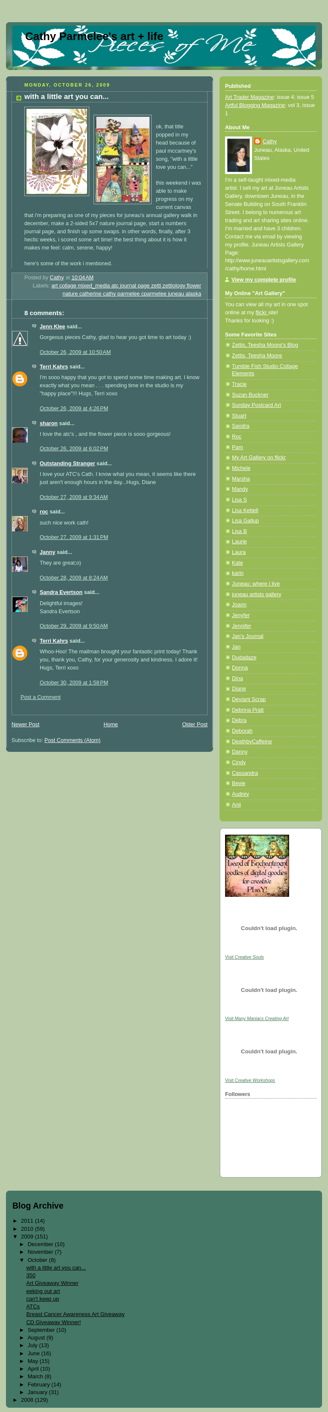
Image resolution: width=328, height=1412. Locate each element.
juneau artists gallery (256, 594)
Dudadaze (244, 658)
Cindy (239, 762)
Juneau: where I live (256, 584)
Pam (237, 447)
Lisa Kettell (245, 510)
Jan (236, 647)
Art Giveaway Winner (52, 1283)
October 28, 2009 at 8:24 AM (74, 578)
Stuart (239, 416)
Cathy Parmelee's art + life (94, 36)
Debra (239, 720)
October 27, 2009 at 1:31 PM (74, 537)
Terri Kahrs (54, 367)
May (34, 1361)
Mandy (240, 489)
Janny (47, 552)
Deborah (242, 731)
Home (110, 725)
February (40, 1384)
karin (237, 573)
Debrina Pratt (248, 710)
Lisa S (239, 500)
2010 (28, 1229)
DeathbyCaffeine (252, 742)
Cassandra (245, 773)
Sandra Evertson (61, 592)
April (34, 1369)
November (41, 1252)
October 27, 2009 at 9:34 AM (74, 497)
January (38, 1392)
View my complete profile (263, 280)
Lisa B (239, 531)
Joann (239, 605)
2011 (28, 1221)
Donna (240, 668)
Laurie (239, 542)
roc (44, 512)
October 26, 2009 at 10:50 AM (75, 352)
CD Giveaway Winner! (53, 1322)
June (34, 1353)
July (33, 1345)
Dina (237, 678)
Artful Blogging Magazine (255, 105)
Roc (236, 437)
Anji (236, 805)
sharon (49, 423)
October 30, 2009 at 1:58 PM (74, 683)
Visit (244, 957)
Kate (237, 563)
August (37, 1337)
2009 (28, 1236)
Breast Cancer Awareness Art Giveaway (75, 1314)
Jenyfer (240, 615)
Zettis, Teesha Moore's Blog (265, 345)
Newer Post (25, 725)
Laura (239, 552)
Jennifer (241, 626)
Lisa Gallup (245, 521)
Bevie (239, 783)
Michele (241, 468)
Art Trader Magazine (249, 97)
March (36, 1376)
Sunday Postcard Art (256, 405)
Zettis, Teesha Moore (257, 356)
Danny (239, 752)
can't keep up (42, 1299)
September (42, 1330)
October (38, 1260)
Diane (239, 689)
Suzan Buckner (250, 395)
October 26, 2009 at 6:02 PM (74, 449)
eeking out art (43, 1291)
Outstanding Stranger (67, 464)
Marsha (241, 479)
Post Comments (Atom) (72, 740)
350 (30, 1275)
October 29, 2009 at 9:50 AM (74, 626)
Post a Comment (40, 697)
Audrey (240, 794)
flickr (262, 313)
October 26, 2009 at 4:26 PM (74, 409)
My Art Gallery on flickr (259, 458)
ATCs (33, 1306)
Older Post (195, 725)
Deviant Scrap (249, 699)
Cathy (270, 142)
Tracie (239, 384)
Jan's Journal (248, 636)
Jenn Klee (52, 327)
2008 (28, 1400)
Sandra (240, 426)
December (41, 1244)
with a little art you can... (55, 1267)
